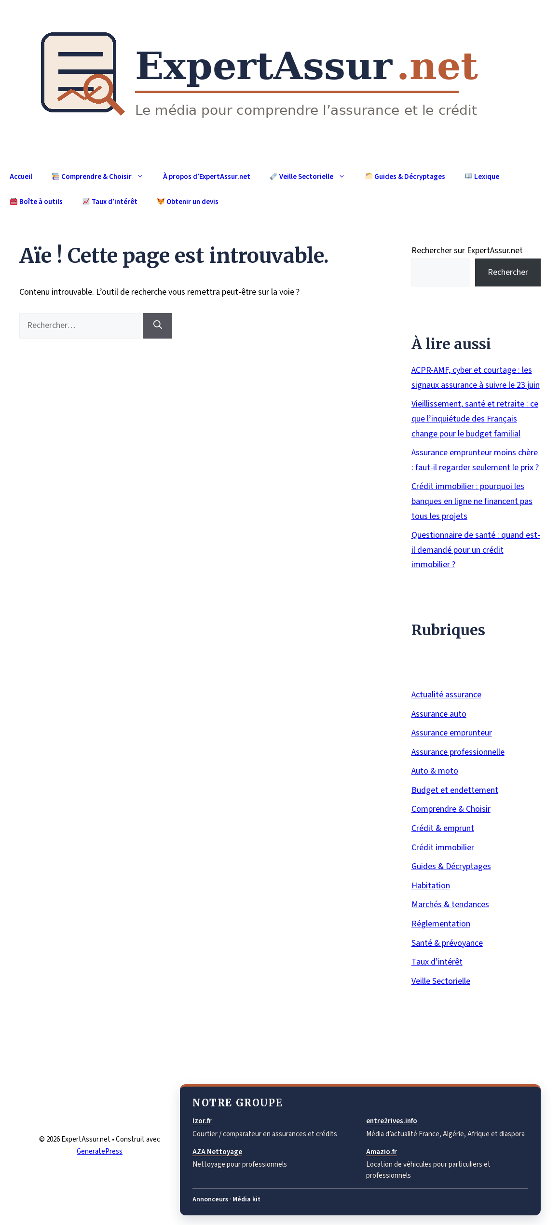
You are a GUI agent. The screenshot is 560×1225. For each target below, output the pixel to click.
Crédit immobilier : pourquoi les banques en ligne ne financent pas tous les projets (472, 501)
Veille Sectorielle (312, 177)
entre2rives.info (391, 1121)
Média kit (246, 1199)
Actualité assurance (446, 695)
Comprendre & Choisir (102, 177)
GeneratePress (100, 1151)
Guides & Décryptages (405, 177)
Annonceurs (210, 1199)
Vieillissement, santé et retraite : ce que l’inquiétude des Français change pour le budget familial (474, 418)
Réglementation (440, 924)
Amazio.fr (381, 1152)
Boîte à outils (36, 202)
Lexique (482, 177)
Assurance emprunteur (451, 733)
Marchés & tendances (450, 904)
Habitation (430, 886)
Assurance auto (438, 714)
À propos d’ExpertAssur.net (206, 177)
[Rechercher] (157, 326)
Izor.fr (202, 1121)
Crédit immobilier (442, 848)
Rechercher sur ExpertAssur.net (467, 251)
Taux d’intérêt (109, 202)
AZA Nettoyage (217, 1152)
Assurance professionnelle (458, 752)
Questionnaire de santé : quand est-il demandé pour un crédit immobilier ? (475, 550)
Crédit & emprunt (442, 828)
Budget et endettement (454, 790)
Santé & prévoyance (447, 943)
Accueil (21, 177)
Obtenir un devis (188, 202)
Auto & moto (434, 771)
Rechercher (508, 272)
